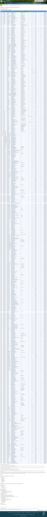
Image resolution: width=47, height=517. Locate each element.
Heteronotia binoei (13, 128)
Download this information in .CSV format (6, 9)
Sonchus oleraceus (13, 190)
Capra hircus (12, 13)
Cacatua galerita (12, 66)
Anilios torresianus (13, 114)
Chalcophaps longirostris (13, 99)
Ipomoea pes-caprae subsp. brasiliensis (15, 215)
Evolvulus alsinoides (13, 212)
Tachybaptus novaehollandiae (14, 104)
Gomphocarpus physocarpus (14, 162)
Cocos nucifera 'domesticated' (14, 172)
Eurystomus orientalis (13, 52)
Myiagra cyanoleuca (13, 34)
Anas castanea (12, 105)
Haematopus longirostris (13, 75)
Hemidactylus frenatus (13, 127)
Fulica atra (12, 78)
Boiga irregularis (12, 112)
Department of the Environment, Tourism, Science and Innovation (32, 3)
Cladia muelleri (12, 136)
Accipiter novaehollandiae (13, 84)
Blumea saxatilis (12, 182)
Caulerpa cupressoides (13, 143)
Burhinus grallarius (13, 76)
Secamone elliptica (13, 167)
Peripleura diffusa (13, 188)
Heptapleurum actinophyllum (14, 170)
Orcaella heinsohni (13, 12)
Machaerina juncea (13, 225)
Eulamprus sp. (12, 123)
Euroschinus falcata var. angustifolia (14, 152)
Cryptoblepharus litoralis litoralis (14, 120)
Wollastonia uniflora (13, 192)
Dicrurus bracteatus (13, 39)
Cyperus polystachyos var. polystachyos (15, 223)
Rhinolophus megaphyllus (13, 21)
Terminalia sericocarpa (13, 208)
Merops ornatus (12, 53)
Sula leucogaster (12, 97)
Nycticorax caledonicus (13, 92)
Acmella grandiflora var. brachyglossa (14, 178)
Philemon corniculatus (13, 50)
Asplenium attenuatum (13, 177)
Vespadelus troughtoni (13, 16)
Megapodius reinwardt (13, 109)
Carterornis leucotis (13, 32)
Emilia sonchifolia (13, 185)
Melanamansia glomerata (13, 141)
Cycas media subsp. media (13, 220)
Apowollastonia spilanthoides (14, 180)
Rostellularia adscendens (13, 148)
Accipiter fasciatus (13, 83)
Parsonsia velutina (13, 166)
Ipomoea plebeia (12, 216)
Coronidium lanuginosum (13, 183)
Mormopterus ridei (13, 19)
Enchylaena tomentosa (13, 205)
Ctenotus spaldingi (13, 122)
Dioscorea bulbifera (13, 229)
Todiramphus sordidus (13, 58)
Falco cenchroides (13, 81)
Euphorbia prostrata (13, 237)
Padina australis (12, 133)
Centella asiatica (12, 157)
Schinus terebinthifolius (13, 154)
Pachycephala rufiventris (13, 45)
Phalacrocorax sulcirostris (13, 94)
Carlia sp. (12, 117)
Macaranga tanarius (13, 239)
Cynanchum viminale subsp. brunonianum (15, 161)
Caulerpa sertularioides (13, 144)
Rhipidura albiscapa (13, 37)
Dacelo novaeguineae (13, 55)
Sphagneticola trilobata (13, 191)
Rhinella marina (12, 130)
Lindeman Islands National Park (13, 5)
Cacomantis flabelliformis (13, 60)
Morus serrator (12, 96)
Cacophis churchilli (13, 110)
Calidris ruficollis (12, 71)
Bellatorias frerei (12, 115)
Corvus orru (12, 36)
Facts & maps (6, 5)
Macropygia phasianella (13, 102)
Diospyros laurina (13, 233)
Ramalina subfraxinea (13, 138)
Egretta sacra (12, 91)
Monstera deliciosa (13, 169)
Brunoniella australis (13, 146)
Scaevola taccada (13, 241)
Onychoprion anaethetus (13, 68)
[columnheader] (1, 11)
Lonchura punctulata (13, 25)
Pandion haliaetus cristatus (13, 88)
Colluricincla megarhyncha (13, 44)
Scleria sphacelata (13, 228)
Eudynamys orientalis (13, 62)
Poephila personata (13, 27)
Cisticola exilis (12, 31)
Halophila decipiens (13, 246)
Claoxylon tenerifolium (13, 234)
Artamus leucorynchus (13, 40)
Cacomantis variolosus (13, 61)
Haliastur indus (12, 87)
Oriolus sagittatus (13, 42)
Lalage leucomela (13, 47)
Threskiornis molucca (13, 89)
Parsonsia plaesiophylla (13, 165)
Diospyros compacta (13, 231)
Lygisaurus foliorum (13, 125)
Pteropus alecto (12, 22)
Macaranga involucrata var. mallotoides (15, 238)
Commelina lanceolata (13, 210)
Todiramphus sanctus (13, 57)
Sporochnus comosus (13, 135)
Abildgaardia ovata (13, 221)
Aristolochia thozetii (13, 174)
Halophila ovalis (12, 247)
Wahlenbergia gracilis (13, 197)
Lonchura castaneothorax (13, 24)
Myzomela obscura (13, 49)
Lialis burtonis (12, 126)
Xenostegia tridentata (13, 218)
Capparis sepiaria (13, 201)
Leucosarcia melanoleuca (13, 101)
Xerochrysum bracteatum (13, 193)
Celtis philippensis (13, 198)
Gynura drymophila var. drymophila (14, 187)
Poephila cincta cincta (13, 26)
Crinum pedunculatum (13, 151)
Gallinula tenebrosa (13, 79)
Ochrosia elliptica (13, 164)
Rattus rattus (12, 14)
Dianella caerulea (13, 242)
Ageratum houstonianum (13, 179)
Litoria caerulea (12, 131)
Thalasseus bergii (13, 70)
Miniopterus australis (13, 17)
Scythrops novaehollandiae (13, 63)
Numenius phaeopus (13, 73)
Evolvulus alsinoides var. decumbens (14, 213)
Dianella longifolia (13, 244)
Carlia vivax (12, 118)
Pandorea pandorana (13, 195)
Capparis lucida (12, 200)
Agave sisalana (12, 149)
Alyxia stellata (12, 159)
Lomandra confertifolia (13, 175)
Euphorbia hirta (12, 236)
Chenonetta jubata (13, 107)
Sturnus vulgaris (12, 29)
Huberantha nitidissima (13, 156)
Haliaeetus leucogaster (13, 86)
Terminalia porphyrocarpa (13, 207)
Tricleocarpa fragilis (13, 140)
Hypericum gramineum (13, 249)
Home (3, 5)
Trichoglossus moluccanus (13, 65)
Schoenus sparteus (13, 226)
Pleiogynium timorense (13, 153)
